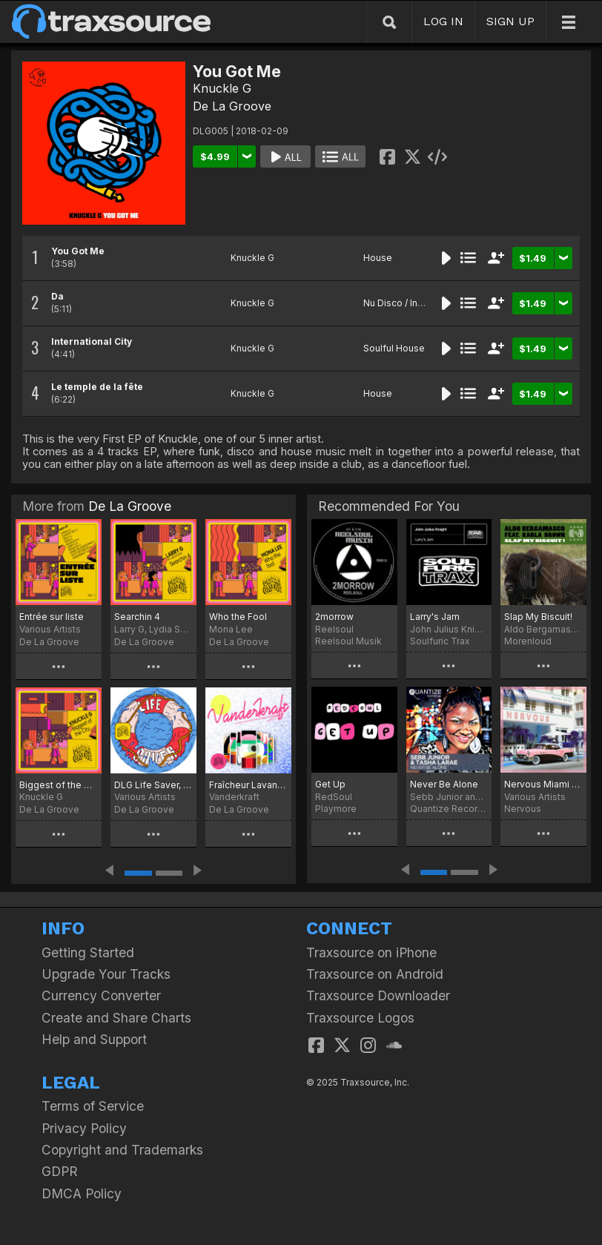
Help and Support (94, 1039)
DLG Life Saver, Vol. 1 (153, 784)
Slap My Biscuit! (538, 616)
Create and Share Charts (116, 1018)
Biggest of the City (58, 784)
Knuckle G (222, 88)
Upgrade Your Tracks (106, 974)
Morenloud (528, 641)
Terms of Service (93, 1106)
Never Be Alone (444, 784)
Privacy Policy (84, 1128)
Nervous (522, 808)
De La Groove (232, 106)
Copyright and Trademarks (122, 1150)
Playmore (336, 808)
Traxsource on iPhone (371, 952)
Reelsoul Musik (348, 641)
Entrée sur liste (51, 616)
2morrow (334, 616)
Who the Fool (238, 616)
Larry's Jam (435, 616)
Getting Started (88, 952)
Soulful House (394, 348)
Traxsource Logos (360, 1018)
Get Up (330, 784)
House (377, 257)
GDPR (60, 1171)
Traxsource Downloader (378, 995)
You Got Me (78, 251)
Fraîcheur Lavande (248, 784)
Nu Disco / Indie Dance (412, 302)
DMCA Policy (82, 1193)
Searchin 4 (137, 616)
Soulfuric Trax (440, 641)
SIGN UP (510, 21)
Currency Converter (101, 995)
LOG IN (443, 21)
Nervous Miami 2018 (543, 784)
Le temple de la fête (97, 386)
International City (91, 341)
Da (57, 296)
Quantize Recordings (449, 808)
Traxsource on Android (374, 974)
